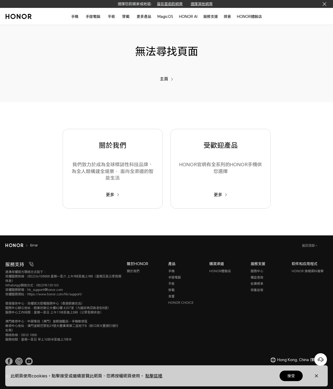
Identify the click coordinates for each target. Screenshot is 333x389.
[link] (9, 361)
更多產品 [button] (144, 16)
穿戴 (126, 16)
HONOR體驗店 (249, 16)
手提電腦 (93, 16)
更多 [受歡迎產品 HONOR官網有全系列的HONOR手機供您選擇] (220, 194)
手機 (74, 16)
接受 (291, 375)
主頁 (166, 78)
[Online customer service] (320, 359)
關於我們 (133, 271)
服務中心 (257, 271)
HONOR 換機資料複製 (308, 271)
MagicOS (165, 16)
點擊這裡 (153, 375)
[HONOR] (14, 245)
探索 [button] (227, 16)
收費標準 (257, 284)
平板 (111, 16)
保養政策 (257, 290)
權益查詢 (257, 277)
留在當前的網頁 (170, 4)
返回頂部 (308, 245)
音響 (171, 296)
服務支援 (210, 16)
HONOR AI (188, 16)
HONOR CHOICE (180, 303)
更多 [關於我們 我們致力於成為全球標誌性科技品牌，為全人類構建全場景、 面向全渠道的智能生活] (112, 194)
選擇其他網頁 (202, 4)
